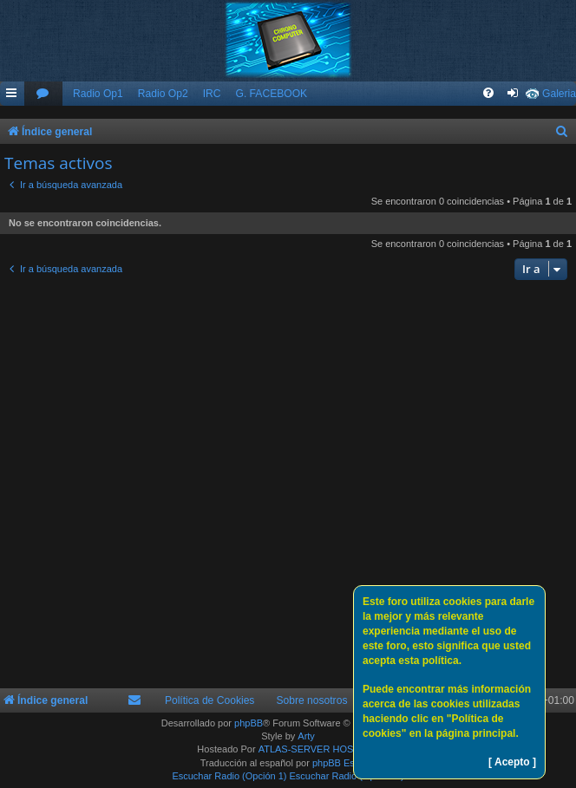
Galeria (559, 94)
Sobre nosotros (311, 700)
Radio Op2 (163, 94)
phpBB (248, 723)
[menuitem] (43, 94)
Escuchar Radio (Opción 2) (347, 776)
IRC (212, 94)
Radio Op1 (98, 94)
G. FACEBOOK (271, 94)
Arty (306, 736)
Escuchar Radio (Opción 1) (229, 776)
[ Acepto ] (512, 762)
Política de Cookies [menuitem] (210, 700)
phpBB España (344, 763)
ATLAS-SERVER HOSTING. (319, 749)
